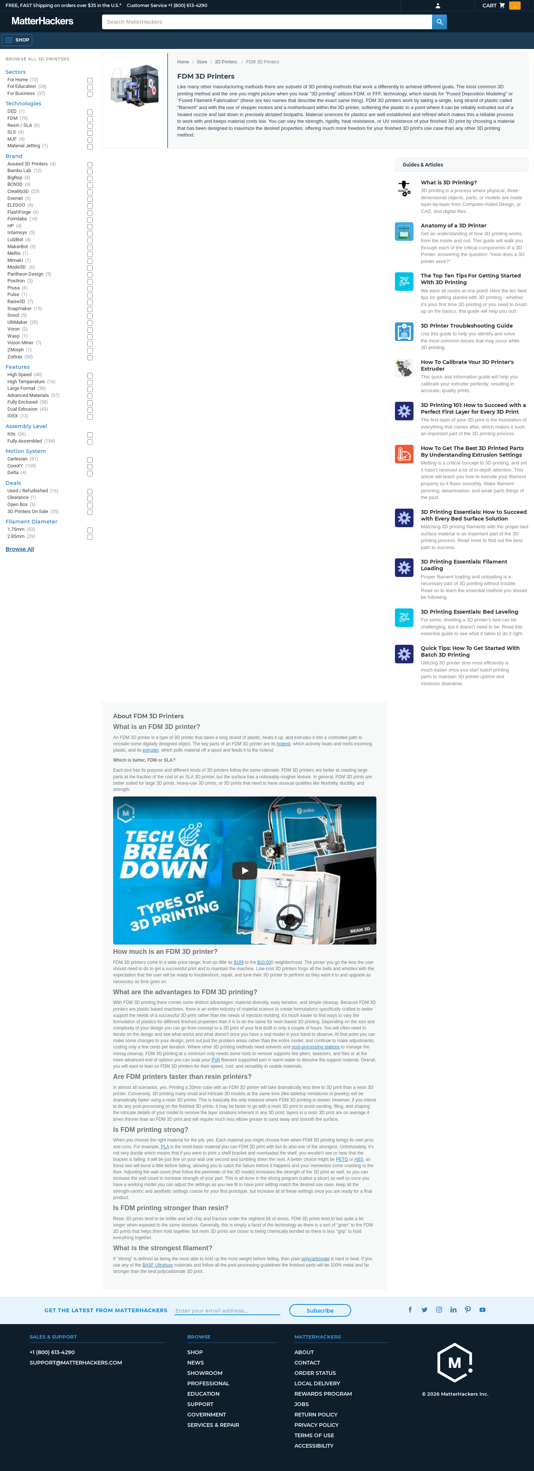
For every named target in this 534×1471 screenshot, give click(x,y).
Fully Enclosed (27, 402)
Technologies (23, 103)
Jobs (301, 1404)
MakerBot (21, 246)
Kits (16, 434)
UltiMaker (22, 322)
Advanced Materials (33, 395)
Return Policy (315, 1414)
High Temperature (31, 381)
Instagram (438, 1309)
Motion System (26, 451)
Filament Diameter (31, 521)
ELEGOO (20, 205)
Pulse (17, 294)
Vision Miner (24, 343)
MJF (16, 139)
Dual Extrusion (27, 409)
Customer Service (147, 5)
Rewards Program (323, 1393)
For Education (27, 86)
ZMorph (19, 350)
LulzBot (19, 239)
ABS (358, 1159)
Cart (501, 5)
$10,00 (264, 962)
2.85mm (21, 536)
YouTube (482, 1309)
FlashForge (23, 212)
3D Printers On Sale (33, 511)
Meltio (18, 253)
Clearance (22, 497)
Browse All (20, 549)
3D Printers (226, 62)
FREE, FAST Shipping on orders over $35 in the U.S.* (63, 5)
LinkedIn (453, 1309)
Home (183, 62)
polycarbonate (315, 1258)
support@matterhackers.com (76, 1362)
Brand (14, 156)
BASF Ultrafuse (157, 1265)
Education (203, 1393)
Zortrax (20, 357)
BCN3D (19, 184)
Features (18, 367)
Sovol (17, 315)
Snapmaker (24, 308)
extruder (150, 750)
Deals (13, 483)
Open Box (21, 504)
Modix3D (21, 267)
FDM (17, 118)
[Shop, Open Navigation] (17, 40)
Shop (195, 1352)
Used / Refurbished (33, 491)
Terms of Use (314, 1435)
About (304, 1352)
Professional (208, 1383)
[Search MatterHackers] (439, 21)
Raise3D (20, 301)
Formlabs (22, 219)
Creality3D (23, 191)
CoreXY (21, 466)
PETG (342, 1159)
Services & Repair (213, 1425)
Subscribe (320, 1310)
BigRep (18, 177)
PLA (165, 1146)
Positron (20, 281)
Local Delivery (317, 1383)
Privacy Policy (316, 1425)
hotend (283, 743)
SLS (15, 132)
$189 (239, 962)
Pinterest (467, 1309)
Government (206, 1414)
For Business (26, 93)
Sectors (16, 72)
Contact (307, 1362)
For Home (23, 79)
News (195, 1362)
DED (16, 111)
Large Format (26, 388)
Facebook (409, 1309)
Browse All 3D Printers (38, 59)
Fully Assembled (31, 441)
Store (202, 62)
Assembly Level (26, 426)
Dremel (19, 198)
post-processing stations (316, 1047)
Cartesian (22, 459)
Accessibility (313, 1445)
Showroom (204, 1373)
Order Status (315, 1373)
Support (200, 1404)
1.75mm (21, 529)
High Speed (24, 374)
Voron (17, 329)
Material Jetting (27, 146)
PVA (216, 1060)
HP (14, 226)
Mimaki (19, 260)
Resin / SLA (23, 125)
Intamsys (21, 232)
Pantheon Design (29, 274)
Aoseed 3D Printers (31, 164)
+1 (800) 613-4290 (187, 5)
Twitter (424, 1309)
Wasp (17, 336)
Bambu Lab (24, 170)
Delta (17, 472)
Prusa (17, 288)
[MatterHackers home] (43, 21)
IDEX (18, 416)
